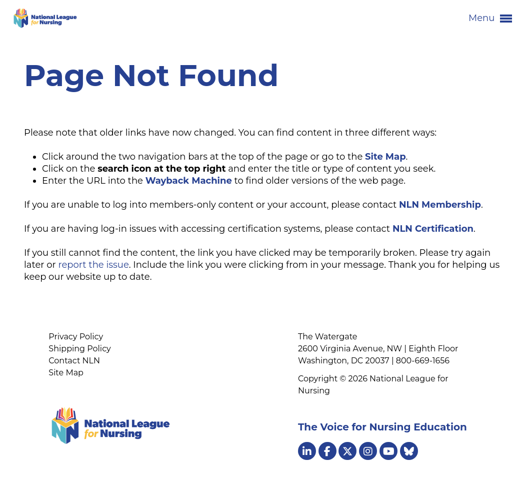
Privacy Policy (75, 336)
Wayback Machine (189, 180)
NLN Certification (433, 228)
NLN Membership (440, 204)
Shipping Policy (79, 348)
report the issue (93, 264)
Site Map (66, 372)
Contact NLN (74, 360)
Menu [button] (490, 19)
